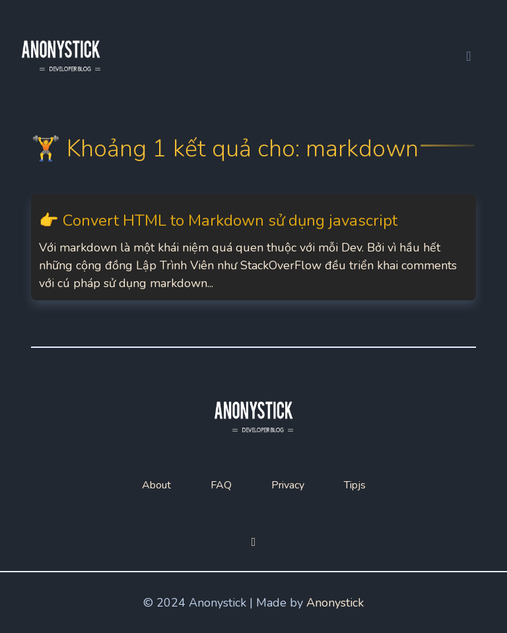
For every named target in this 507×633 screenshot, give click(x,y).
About (156, 485)
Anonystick (335, 603)
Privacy (287, 485)
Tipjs (355, 485)
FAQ (221, 485)
